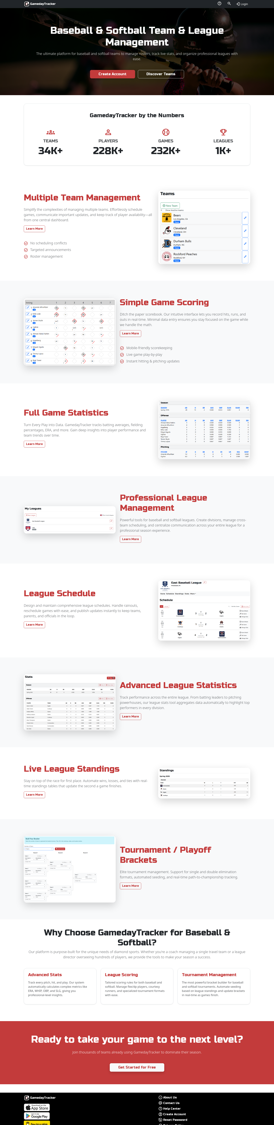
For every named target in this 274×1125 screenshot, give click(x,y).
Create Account (113, 74)
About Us (170, 1097)
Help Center (172, 1108)
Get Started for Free (137, 1067)
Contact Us (171, 1103)
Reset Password (175, 1120)
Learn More (34, 228)
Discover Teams (160, 74)
